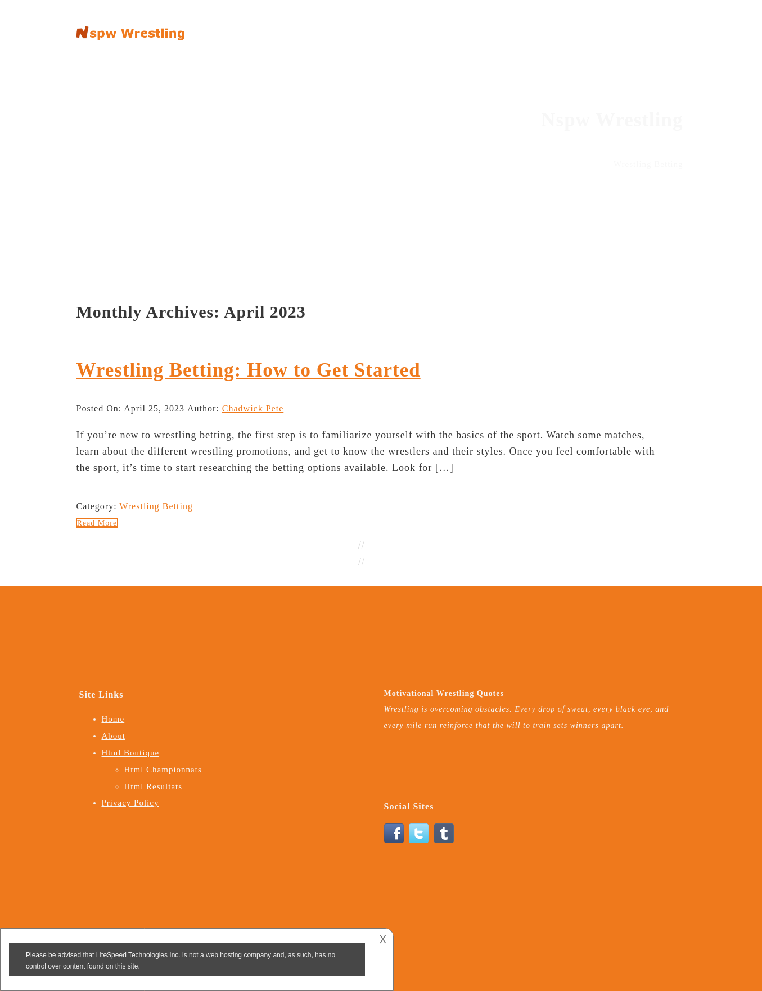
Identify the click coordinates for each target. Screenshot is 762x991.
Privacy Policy (654, 27)
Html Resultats (153, 786)
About (519, 27)
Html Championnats (163, 769)
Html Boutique (579, 27)
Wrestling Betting (156, 506)
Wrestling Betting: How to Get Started (248, 370)
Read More (97, 523)
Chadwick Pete (252, 408)
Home (478, 27)
